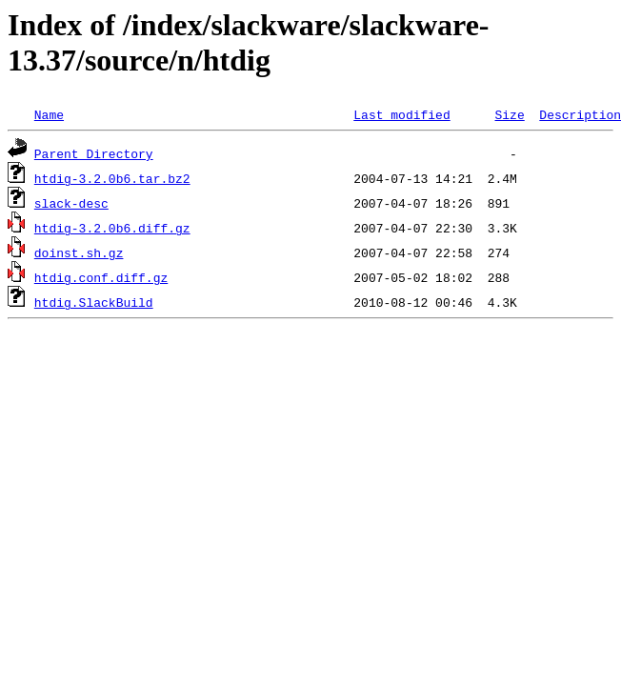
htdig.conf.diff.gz (101, 277)
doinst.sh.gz (79, 252)
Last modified (401, 114)
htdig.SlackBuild (93, 302)
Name (49, 114)
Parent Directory (93, 153)
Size (509, 114)
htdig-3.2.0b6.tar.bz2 (112, 178)
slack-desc (71, 203)
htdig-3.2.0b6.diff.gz (112, 227)
